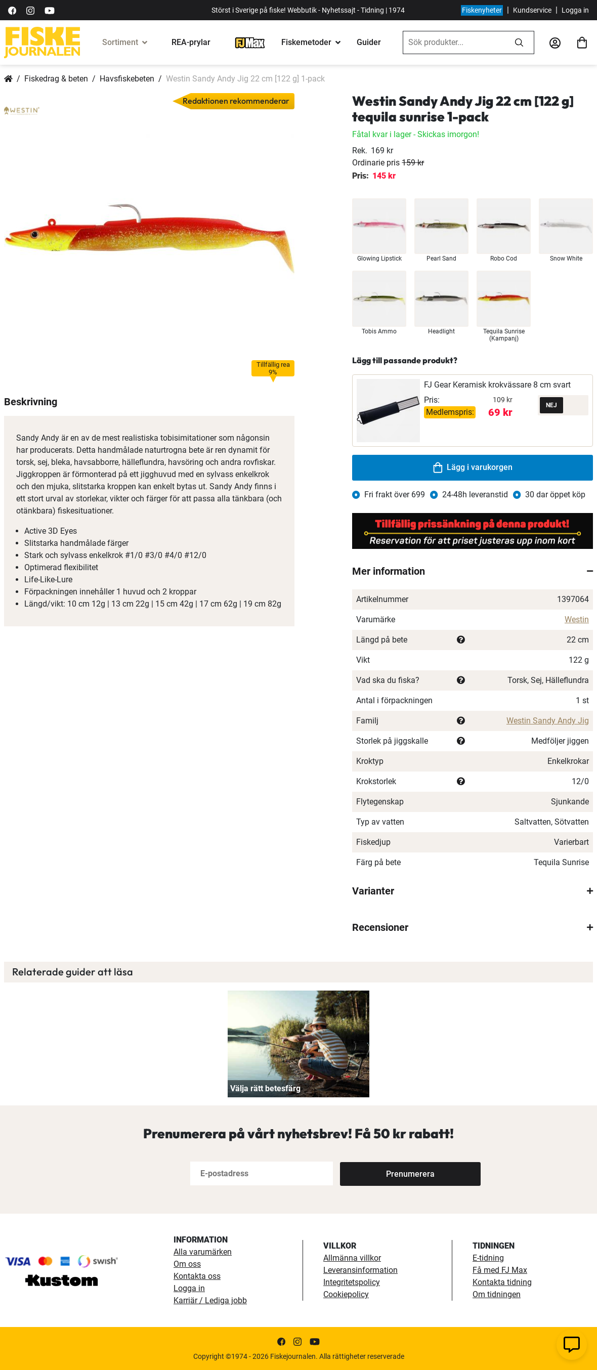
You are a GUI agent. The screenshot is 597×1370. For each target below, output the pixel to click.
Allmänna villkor (352, 1258)
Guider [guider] (369, 42)
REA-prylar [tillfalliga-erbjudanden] (191, 42)
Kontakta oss (197, 1276)
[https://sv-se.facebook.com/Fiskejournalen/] (12, 10)
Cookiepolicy (346, 1294)
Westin (577, 619)
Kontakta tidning (502, 1282)
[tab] (472, 571)
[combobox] (453, 42)
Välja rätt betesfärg (265, 1088)
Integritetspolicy (351, 1282)
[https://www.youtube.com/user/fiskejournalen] (50, 10)
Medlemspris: (450, 412)
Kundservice (532, 10)
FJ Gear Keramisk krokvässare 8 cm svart (497, 385)
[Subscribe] (373, 1173)
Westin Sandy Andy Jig (547, 720)
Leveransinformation (360, 1270)
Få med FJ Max (500, 1270)
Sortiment (120, 42)
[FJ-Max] (250, 42)
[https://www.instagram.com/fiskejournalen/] (30, 10)
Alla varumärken (203, 1252)
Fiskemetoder (306, 42)
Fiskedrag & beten (56, 78)
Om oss (187, 1264)
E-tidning (488, 1258)
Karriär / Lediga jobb (210, 1300)
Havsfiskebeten (127, 78)
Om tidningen (497, 1294)
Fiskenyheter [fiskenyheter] (482, 10)
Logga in (575, 10)
